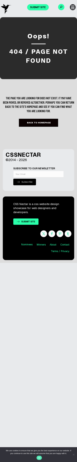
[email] (38, 174)
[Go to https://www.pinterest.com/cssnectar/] (60, 233)
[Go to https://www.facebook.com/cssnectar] (51, 233)
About (53, 244)
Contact (64, 244)
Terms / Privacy (60, 251)
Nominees (27, 244)
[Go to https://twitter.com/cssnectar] (43, 233)
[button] (61, 7)
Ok (39, 458)
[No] (73, 454)
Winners (41, 244)
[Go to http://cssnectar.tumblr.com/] (68, 233)
